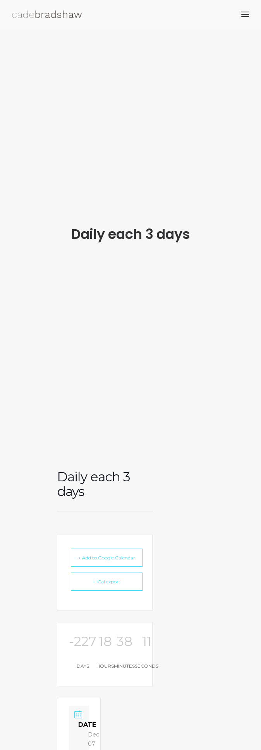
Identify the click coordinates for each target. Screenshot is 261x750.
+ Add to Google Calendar (106, 549)
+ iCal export (106, 573)
